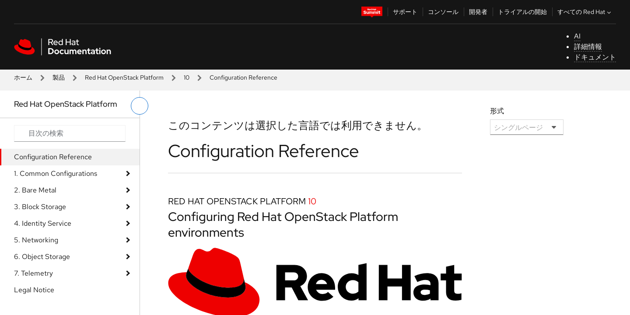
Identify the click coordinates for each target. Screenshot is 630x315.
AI (577, 36)
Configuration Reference (53, 156)
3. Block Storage (40, 206)
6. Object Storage (42, 256)
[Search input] (70, 133)
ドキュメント (595, 57)
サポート (405, 12)
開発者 (478, 12)
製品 (58, 77)
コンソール (443, 12)
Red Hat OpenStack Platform (124, 77)
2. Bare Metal (35, 190)
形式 (497, 111)
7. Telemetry (33, 273)
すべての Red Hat (585, 12)
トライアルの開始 (522, 12)
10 (186, 77)
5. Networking (36, 240)
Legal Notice (34, 289)
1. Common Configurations (55, 173)
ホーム (23, 77)
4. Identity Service (42, 223)
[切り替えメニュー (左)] (139, 106)
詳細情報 (588, 46)
